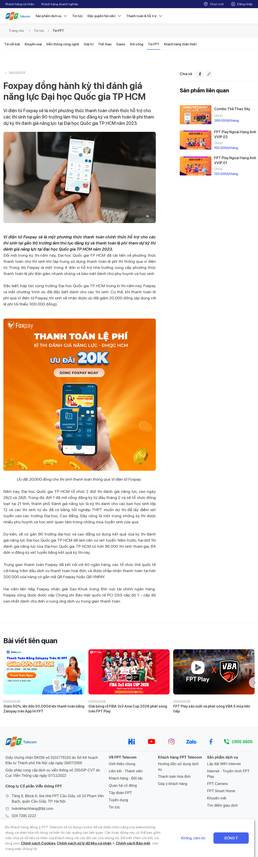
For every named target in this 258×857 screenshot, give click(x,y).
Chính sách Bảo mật (117, 843)
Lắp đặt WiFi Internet (224, 764)
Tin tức (77, 16)
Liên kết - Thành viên (125, 771)
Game (120, 44)
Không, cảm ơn (197, 838)
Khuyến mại (33, 44)
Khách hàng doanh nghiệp (59, 4)
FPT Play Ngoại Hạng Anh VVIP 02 (235, 134)
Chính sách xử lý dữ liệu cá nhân (69, 843)
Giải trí (88, 44)
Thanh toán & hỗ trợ (144, 16)
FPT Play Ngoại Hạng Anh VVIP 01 (235, 160)
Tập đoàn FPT (120, 793)
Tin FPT (58, 31)
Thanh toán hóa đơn (174, 776)
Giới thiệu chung (122, 764)
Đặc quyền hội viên (104, 16)
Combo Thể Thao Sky (232, 109)
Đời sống (136, 44)
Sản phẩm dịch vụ (52, 16)
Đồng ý (235, 838)
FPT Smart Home (221, 791)
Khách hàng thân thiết (180, 44)
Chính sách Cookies (22, 843)
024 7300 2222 (24, 816)
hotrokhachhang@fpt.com (32, 808)
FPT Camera (217, 784)
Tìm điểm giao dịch (222, 805)
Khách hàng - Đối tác (126, 778)
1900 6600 (242, 741)
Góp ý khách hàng (172, 784)
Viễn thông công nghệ (62, 44)
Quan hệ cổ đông (123, 785)
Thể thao (105, 44)
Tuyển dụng (118, 800)
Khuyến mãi (216, 798)
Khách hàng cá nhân (19, 4)
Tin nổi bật (12, 44)
